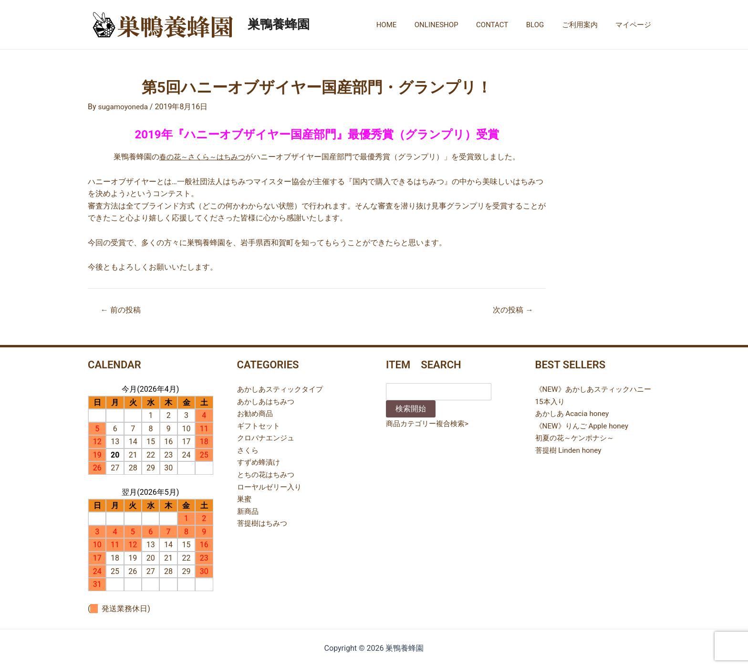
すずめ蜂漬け (260, 462)
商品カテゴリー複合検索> (430, 423)
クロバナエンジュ (267, 437)
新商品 (248, 511)
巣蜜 (244, 498)
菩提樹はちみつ (264, 523)
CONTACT (504, 25)
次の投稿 (511, 310)
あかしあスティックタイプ (283, 389)
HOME (406, 25)
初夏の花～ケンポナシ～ (577, 437)
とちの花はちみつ (267, 474)
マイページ (635, 25)
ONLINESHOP (453, 25)
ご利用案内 (585, 25)
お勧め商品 (256, 413)
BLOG (544, 25)
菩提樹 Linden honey (570, 450)
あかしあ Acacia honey (574, 413)
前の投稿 (122, 310)
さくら (248, 450)
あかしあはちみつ (267, 401)
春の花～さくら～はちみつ (202, 156)
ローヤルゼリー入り (271, 486)
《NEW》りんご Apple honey (584, 425)
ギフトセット (260, 425)
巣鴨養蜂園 (279, 24)
